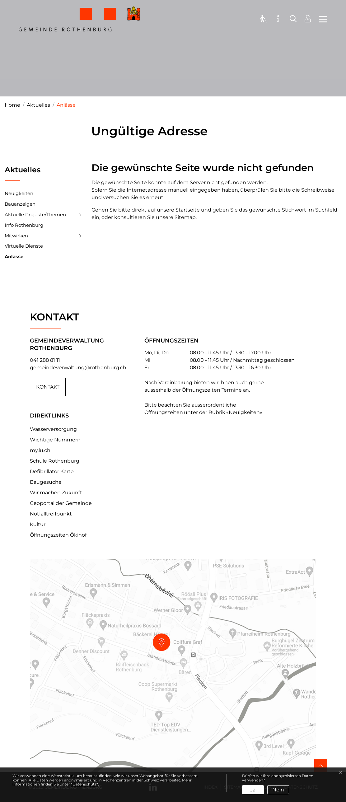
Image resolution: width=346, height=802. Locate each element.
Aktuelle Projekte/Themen (35, 214)
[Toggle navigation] (321, 19)
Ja (252, 790)
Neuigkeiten (19, 193)
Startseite (187, 210)
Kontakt (47, 387)
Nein (278, 790)
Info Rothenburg (24, 225)
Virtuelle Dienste (24, 246)
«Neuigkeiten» (244, 412)
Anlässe (14, 258)
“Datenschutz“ (84, 784)
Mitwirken (16, 236)
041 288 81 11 (45, 360)
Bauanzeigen (20, 204)
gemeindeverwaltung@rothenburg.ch (78, 368)
